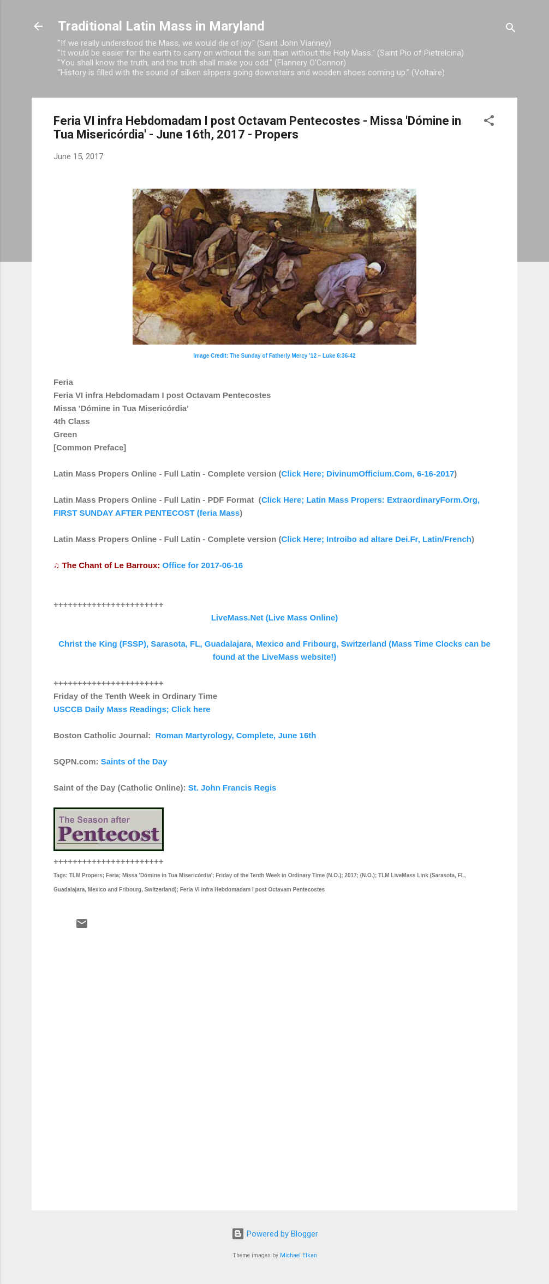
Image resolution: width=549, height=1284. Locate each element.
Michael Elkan (298, 1255)
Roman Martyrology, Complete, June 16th (236, 735)
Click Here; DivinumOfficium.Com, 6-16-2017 (368, 473)
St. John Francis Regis (232, 787)
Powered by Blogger (274, 1234)
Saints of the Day (134, 761)
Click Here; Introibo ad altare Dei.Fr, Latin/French (377, 539)
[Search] (510, 29)
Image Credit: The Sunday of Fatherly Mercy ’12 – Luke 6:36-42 (274, 356)
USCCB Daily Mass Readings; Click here (132, 709)
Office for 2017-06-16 (203, 565)
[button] (489, 122)
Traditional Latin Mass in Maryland (161, 26)
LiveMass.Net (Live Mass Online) (274, 617)
